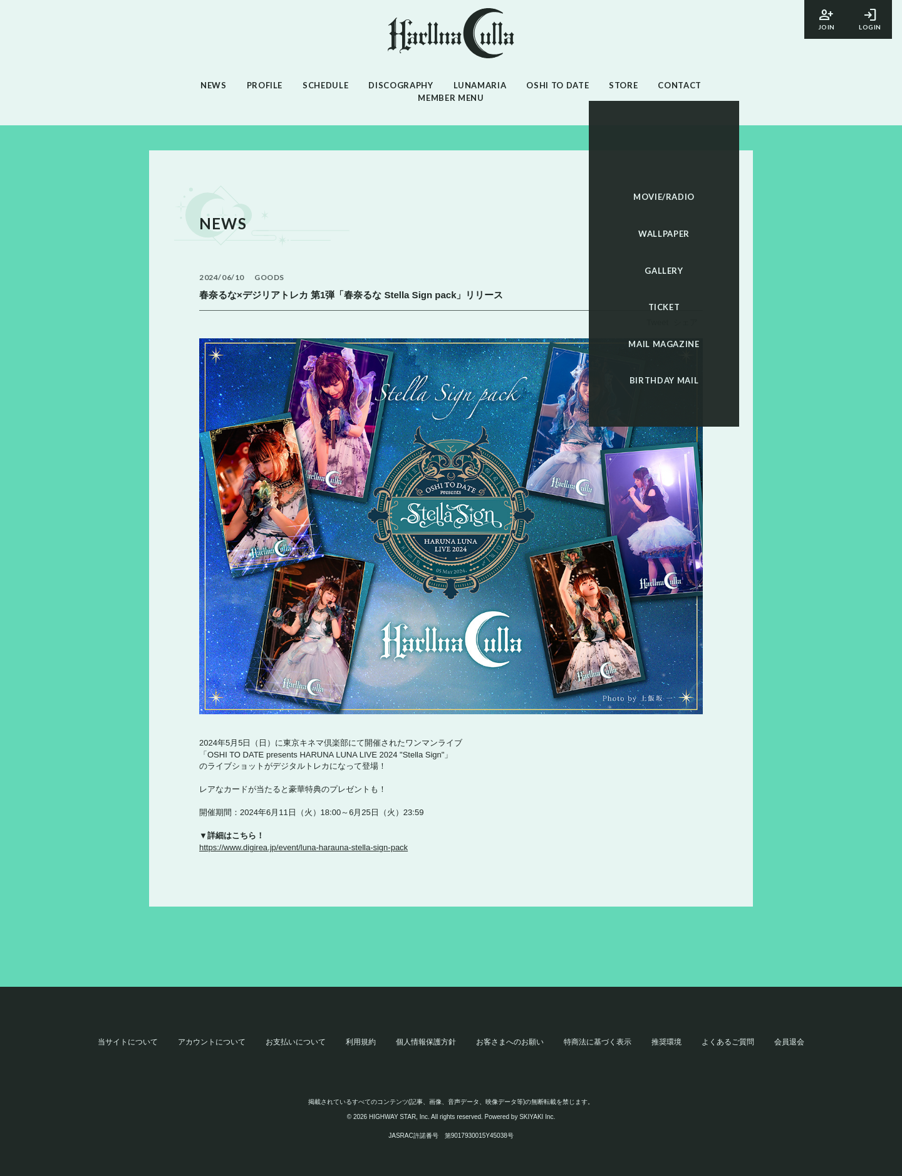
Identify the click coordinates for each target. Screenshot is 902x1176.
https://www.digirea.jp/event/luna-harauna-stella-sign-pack (303, 847)
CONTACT (680, 85)
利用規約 (361, 1042)
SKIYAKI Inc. (537, 1116)
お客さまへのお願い (510, 1042)
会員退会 (789, 1042)
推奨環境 (666, 1042)
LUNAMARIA (480, 85)
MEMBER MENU (451, 98)
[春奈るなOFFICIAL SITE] (451, 35)
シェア (685, 322)
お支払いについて (296, 1042)
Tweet (657, 322)
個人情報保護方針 (426, 1042)
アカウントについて (212, 1042)
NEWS (213, 85)
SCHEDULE (325, 85)
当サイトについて (128, 1042)
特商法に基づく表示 (597, 1042)
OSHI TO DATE (557, 85)
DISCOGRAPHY (400, 85)
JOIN (826, 18)
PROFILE (265, 85)
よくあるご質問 (728, 1042)
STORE (623, 85)
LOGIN (870, 18)
